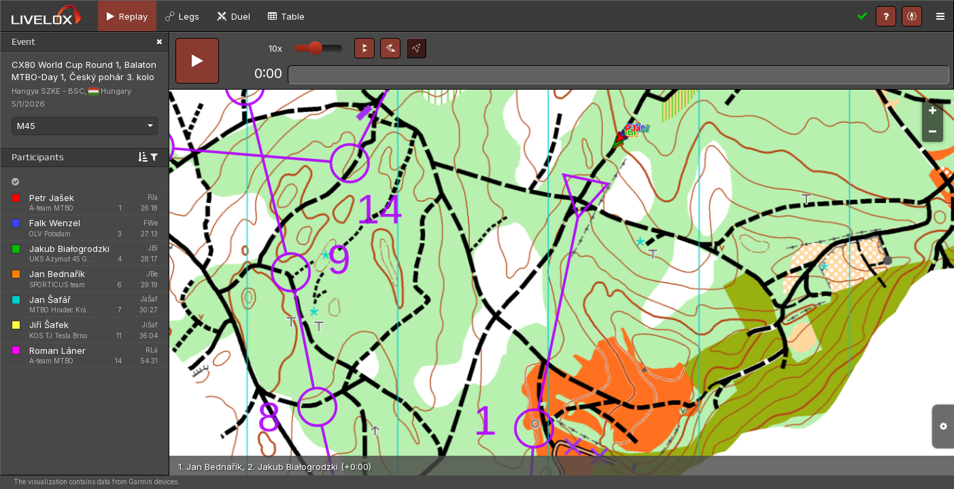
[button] (364, 48)
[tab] (127, 16)
